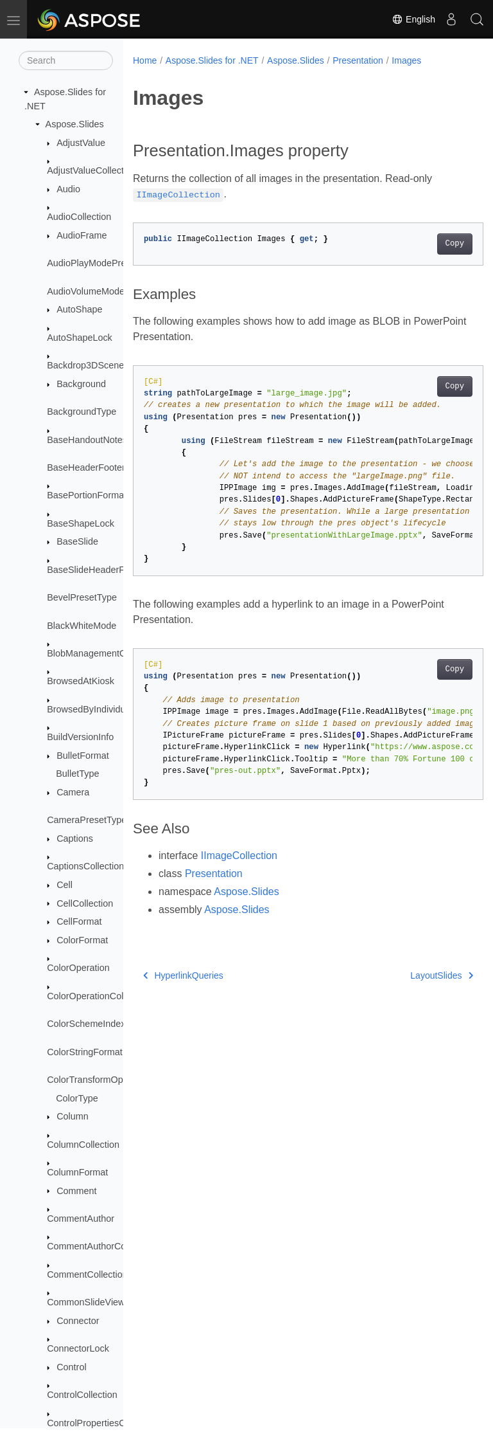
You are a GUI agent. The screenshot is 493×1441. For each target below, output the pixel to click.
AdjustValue (80, 143)
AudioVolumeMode (86, 291)
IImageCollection (239, 855)
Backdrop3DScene (85, 365)
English (413, 19)
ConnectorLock (78, 1348)
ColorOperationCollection (98, 996)
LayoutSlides (416, 975)
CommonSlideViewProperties (107, 1302)
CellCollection (84, 903)
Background (81, 384)
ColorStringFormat (85, 1052)
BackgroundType (81, 411)
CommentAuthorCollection (101, 1246)
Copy (429, 243)
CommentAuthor (80, 1218)
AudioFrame (81, 235)
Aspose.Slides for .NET (212, 60)
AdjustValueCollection (91, 170)
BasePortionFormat (86, 495)
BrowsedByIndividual (90, 709)
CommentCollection (87, 1274)
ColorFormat (82, 940)
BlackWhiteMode (81, 626)
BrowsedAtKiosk (80, 681)
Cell (64, 885)
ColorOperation (78, 968)
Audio (68, 189)
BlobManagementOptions (99, 653)
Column (72, 1116)
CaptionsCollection (85, 866)
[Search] (66, 60)
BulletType (77, 773)
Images (406, 60)
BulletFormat (82, 755)
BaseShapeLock (80, 523)
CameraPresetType (86, 820)
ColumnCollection (83, 1144)
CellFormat (78, 921)
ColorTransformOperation (99, 1079)
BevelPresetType (82, 597)
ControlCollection (82, 1395)
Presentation (358, 60)
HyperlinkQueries (183, 975)
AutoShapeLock (79, 337)
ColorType (77, 1098)
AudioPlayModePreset (92, 263)
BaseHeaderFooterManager (104, 467)
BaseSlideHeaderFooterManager (114, 570)
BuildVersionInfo (80, 737)
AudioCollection (79, 217)
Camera (72, 792)
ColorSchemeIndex (86, 1024)
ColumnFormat (77, 1172)
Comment (76, 1191)
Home (145, 60)
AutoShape (79, 309)
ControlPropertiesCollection (103, 1423)
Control (71, 1367)
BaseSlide (77, 541)
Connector (77, 1321)
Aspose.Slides (75, 124)
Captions (74, 838)
